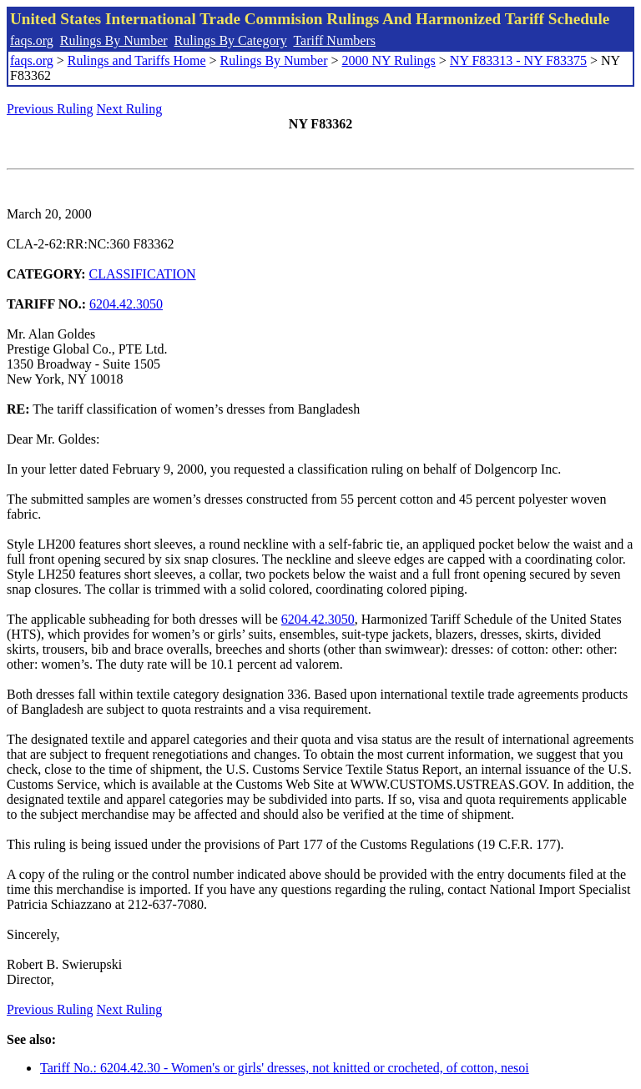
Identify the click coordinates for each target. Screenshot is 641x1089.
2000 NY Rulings (389, 60)
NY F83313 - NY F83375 (518, 60)
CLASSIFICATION (142, 274)
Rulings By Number (114, 40)
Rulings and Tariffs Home (137, 60)
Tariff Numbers (334, 40)
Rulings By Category (230, 40)
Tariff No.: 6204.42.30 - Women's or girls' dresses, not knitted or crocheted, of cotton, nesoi (284, 1068)
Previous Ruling (50, 109)
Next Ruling (130, 109)
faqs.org (31, 40)
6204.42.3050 (126, 304)
